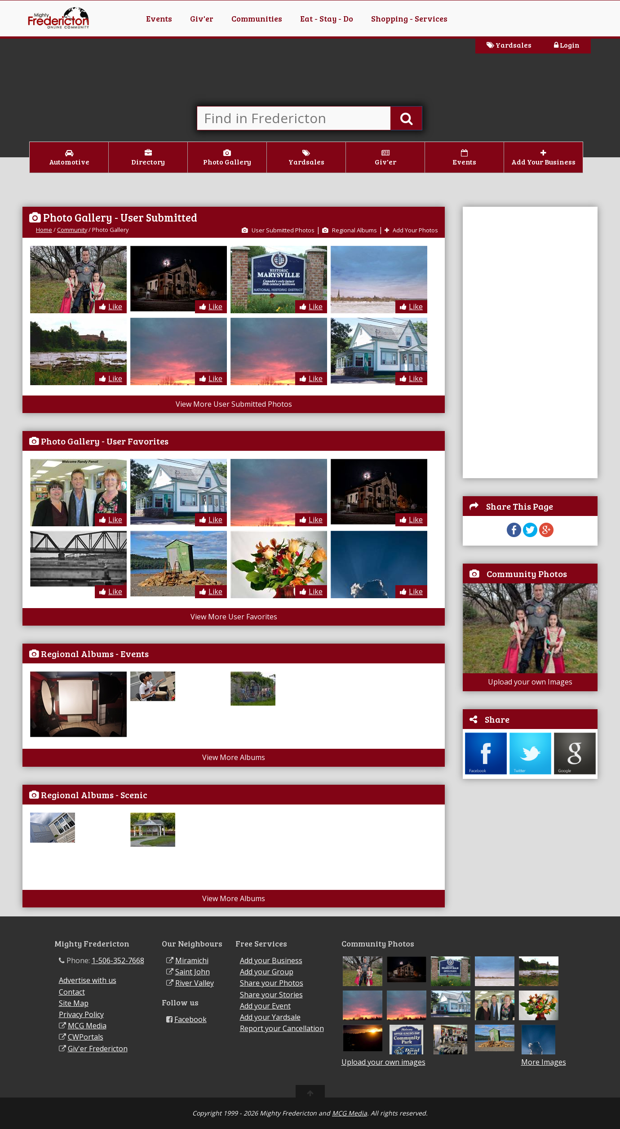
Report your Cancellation (282, 1028)
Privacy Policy (81, 1014)
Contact (72, 992)
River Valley (194, 983)
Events (159, 18)
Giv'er (201, 18)
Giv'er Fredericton (98, 1048)
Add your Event (265, 1006)
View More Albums (233, 757)
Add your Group (266, 972)
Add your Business (271, 960)
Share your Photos (271, 983)
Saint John (192, 972)
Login (567, 44)
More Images (543, 1062)
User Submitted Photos (278, 230)
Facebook (190, 1019)
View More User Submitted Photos (234, 404)
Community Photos (527, 573)
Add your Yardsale (270, 1017)
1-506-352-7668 (118, 960)
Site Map (74, 1003)
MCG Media (87, 1026)
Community (72, 230)
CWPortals (85, 1037)
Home (44, 230)
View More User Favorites (233, 617)
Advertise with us (87, 980)
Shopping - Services (409, 18)
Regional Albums (349, 230)
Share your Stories (271, 995)
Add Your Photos (411, 230)
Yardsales (509, 44)
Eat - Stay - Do (326, 18)
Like (110, 306)
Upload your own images (383, 1062)
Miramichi (191, 960)
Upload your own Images (530, 682)
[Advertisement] (508, 341)
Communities (256, 18)
